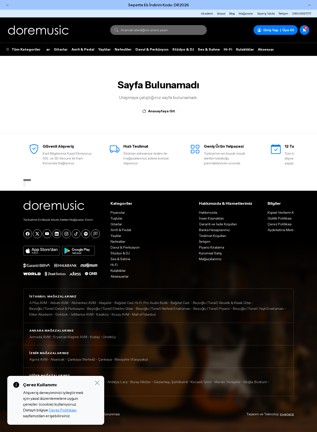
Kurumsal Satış (210, 253)
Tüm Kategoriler (23, 49)
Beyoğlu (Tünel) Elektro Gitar (110, 308)
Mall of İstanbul (144, 314)
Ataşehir (105, 303)
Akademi (207, 13)
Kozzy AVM (120, 314)
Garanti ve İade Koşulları (218, 224)
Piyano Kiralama (211, 247)
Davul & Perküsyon (151, 49)
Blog (232, 13)
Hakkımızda (208, 212)
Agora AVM (38, 359)
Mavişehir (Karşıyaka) (131, 359)
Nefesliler (123, 49)
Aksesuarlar (268, 49)
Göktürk (61, 314)
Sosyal (221, 13)
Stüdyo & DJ (183, 49)
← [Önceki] (8, 4)
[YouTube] (47, 233)
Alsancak (57, 359)
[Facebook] (27, 233)
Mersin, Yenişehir (227, 382)
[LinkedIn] (56, 233)
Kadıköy (102, 314)
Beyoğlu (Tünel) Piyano (211, 308)
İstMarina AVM (82, 314)
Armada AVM (39, 337)
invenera (287, 414)
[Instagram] (66, 233)
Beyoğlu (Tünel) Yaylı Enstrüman (258, 308)
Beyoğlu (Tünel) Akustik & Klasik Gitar (222, 303)
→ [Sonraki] (309, 4)
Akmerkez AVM (83, 303)
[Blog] (95, 233)
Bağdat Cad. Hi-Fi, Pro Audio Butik (141, 303)
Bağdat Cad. (180, 303)
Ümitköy (109, 337)
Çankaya (105, 359)
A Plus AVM (38, 303)
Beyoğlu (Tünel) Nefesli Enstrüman (163, 308)
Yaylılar (104, 49)
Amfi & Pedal (82, 49)
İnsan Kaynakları (211, 218)
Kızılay (95, 337)
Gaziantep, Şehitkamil (171, 382)
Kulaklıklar (245, 49)
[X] (37, 233)
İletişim (283, 13)
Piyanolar (118, 212)
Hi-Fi (228, 49)
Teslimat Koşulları (212, 236)
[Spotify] (85, 233)
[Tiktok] (76, 233)
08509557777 (301, 13)
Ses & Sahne (209, 49)
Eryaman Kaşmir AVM (70, 337)
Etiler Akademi (40, 314)
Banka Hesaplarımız (214, 230)
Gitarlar (61, 49)
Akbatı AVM (59, 303)
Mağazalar (246, 13)
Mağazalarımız (210, 259)
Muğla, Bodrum (255, 382)
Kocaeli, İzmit (201, 382)
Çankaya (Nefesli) (81, 359)
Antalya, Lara (117, 382)
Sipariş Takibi (266, 13)
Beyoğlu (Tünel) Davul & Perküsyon (56, 308)
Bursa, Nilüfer (140, 382)
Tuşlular (117, 218)
